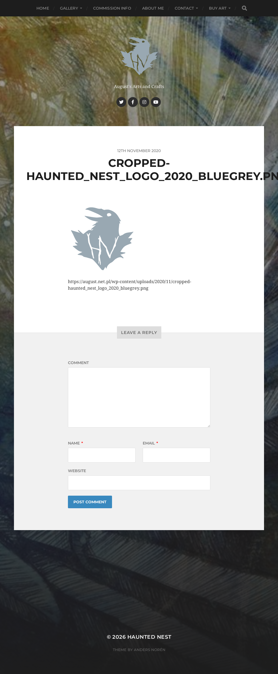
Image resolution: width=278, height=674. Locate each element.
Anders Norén (149, 649)
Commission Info (112, 8)
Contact (184, 8)
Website (77, 470)
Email (150, 443)
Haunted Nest (149, 637)
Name (75, 443)
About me (153, 8)
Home (42, 8)
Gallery (69, 8)
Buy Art (218, 8)
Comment (78, 362)
